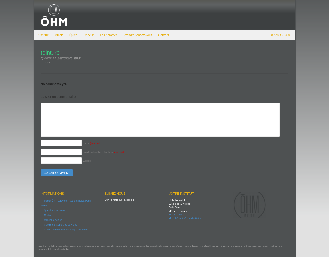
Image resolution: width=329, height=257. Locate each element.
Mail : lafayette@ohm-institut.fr (185, 218)
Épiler (73, 35)
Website (87, 160)
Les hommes (108, 35)
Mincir (58, 35)
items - (281, 35)
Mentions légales (53, 220)
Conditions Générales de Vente (60, 224)
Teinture (46, 62)
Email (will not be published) (103, 152)
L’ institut (42, 35)
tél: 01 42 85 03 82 (179, 214)
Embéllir (88, 35)
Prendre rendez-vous (137, 35)
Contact (163, 35)
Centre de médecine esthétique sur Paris (65, 229)
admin (48, 58)
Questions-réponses (54, 210)
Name (91, 143)
